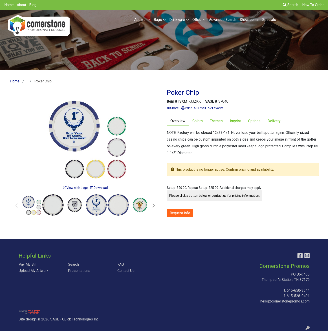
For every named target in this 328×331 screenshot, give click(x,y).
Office (197, 20)
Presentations (79, 271)
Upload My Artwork (33, 271)
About (21, 5)
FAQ (120, 264)
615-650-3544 (298, 290)
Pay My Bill (27, 264)
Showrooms (249, 20)
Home (9, 5)
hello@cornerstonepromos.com (285, 301)
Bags (158, 20)
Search (290, 5)
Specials (269, 20)
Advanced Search (222, 20)
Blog (32, 5)
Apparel (140, 20)
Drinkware (177, 20)
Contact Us (125, 271)
